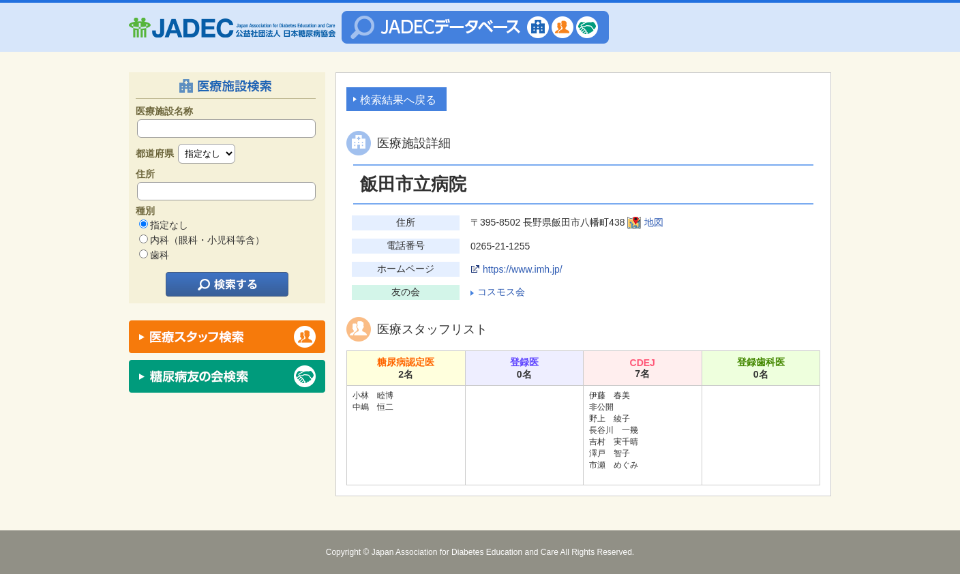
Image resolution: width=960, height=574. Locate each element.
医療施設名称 (164, 111)
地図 (653, 222)
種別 (145, 210)
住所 (145, 173)
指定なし (169, 225)
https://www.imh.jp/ (522, 269)
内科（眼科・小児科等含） (207, 240)
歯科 (159, 255)
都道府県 (155, 153)
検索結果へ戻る (398, 100)
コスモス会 (501, 291)
